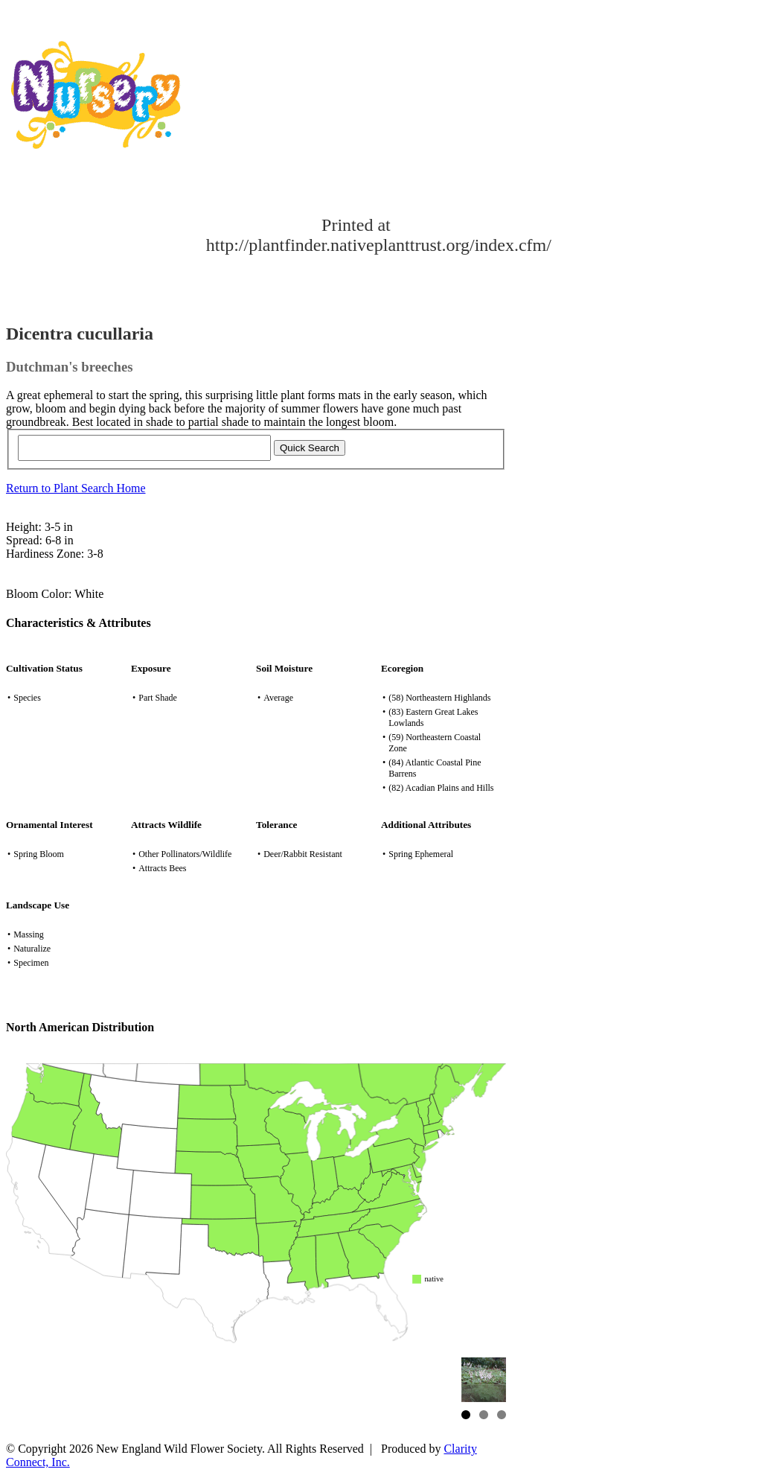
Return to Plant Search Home (76, 488)
